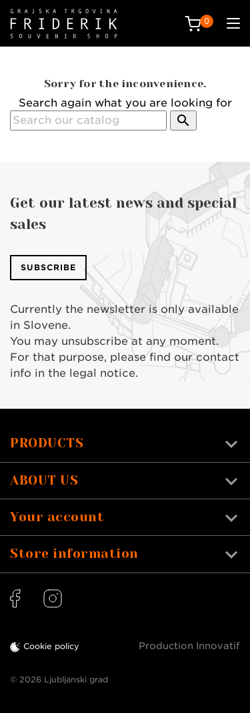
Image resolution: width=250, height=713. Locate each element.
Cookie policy (51, 646)
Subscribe (48, 267)
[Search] (88, 120)
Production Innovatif (189, 645)
